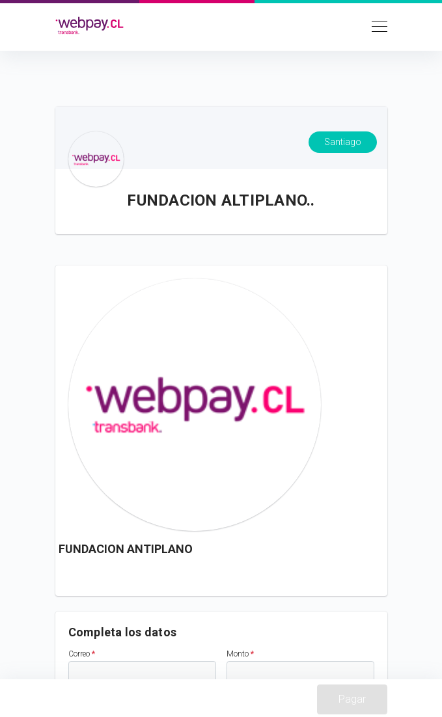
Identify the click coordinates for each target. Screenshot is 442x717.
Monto (240, 653)
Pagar (352, 699)
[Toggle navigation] (375, 25)
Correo (81, 653)
